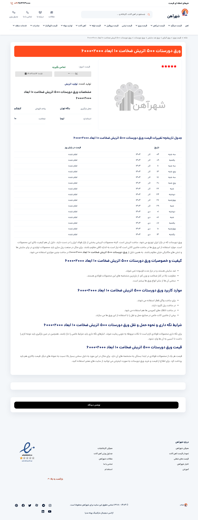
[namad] (27, 450)
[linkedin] (15, 504)
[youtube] (20, 504)
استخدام (108, 467)
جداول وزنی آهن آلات (103, 452)
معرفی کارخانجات (105, 446)
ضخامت (42, 117)
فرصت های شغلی (181, 457)
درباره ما (40, 13)
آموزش (186, 467)
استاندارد (87, 117)
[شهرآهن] (184, 14)
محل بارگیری (86, 107)
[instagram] (50, 504)
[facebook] (30, 504)
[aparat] (40, 504)
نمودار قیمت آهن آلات (179, 452)
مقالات (52, 13)
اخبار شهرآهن (183, 462)
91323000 (19, 3)
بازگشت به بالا (55, 477)
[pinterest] (25, 504)
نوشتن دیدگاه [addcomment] (95, 402)
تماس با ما (27, 13)
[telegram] (45, 504)
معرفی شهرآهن (182, 446)
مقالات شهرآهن (105, 457)
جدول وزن (13, 13)
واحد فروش (40, 107)
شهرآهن (172, 14)
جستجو (149, 14)
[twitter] (35, 504)
